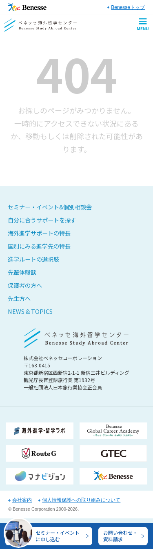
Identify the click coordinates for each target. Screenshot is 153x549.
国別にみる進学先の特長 (39, 246)
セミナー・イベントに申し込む (57, 535)
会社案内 (22, 500)
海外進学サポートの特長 (39, 233)
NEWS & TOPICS (30, 311)
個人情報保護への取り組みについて (81, 500)
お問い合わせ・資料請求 (120, 535)
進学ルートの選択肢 (33, 259)
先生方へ (19, 298)
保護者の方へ (25, 285)
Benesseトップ (128, 7)
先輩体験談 (22, 272)
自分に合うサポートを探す (42, 220)
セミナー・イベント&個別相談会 (50, 206)
